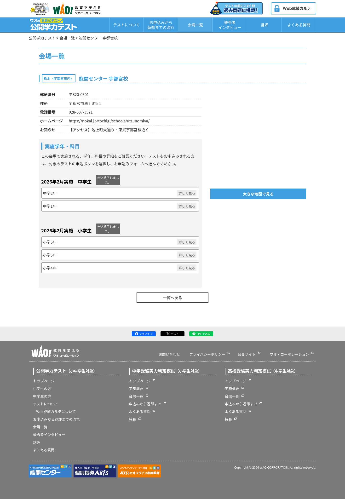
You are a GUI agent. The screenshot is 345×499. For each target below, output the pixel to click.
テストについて (126, 25)
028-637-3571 (81, 112)
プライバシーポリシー (207, 354)
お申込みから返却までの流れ (160, 24)
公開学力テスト (42, 38)
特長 (132, 419)
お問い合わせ (169, 354)
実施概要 (136, 388)
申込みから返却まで (145, 403)
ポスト (173, 334)
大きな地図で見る (258, 194)
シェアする (144, 334)
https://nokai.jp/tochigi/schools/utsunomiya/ (109, 121)
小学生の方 (42, 388)
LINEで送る (201, 334)
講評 (264, 25)
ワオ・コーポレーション (289, 354)
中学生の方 (42, 396)
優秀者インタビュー (229, 24)
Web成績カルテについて (56, 411)
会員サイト (247, 354)
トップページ (44, 380)
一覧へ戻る (172, 297)
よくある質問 (298, 25)
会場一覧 (195, 25)
